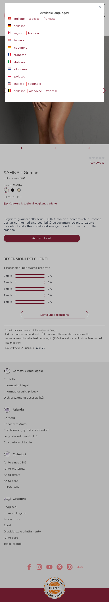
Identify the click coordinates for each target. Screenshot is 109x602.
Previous (4, 90)
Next (104, 90)
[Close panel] (100, 7)
